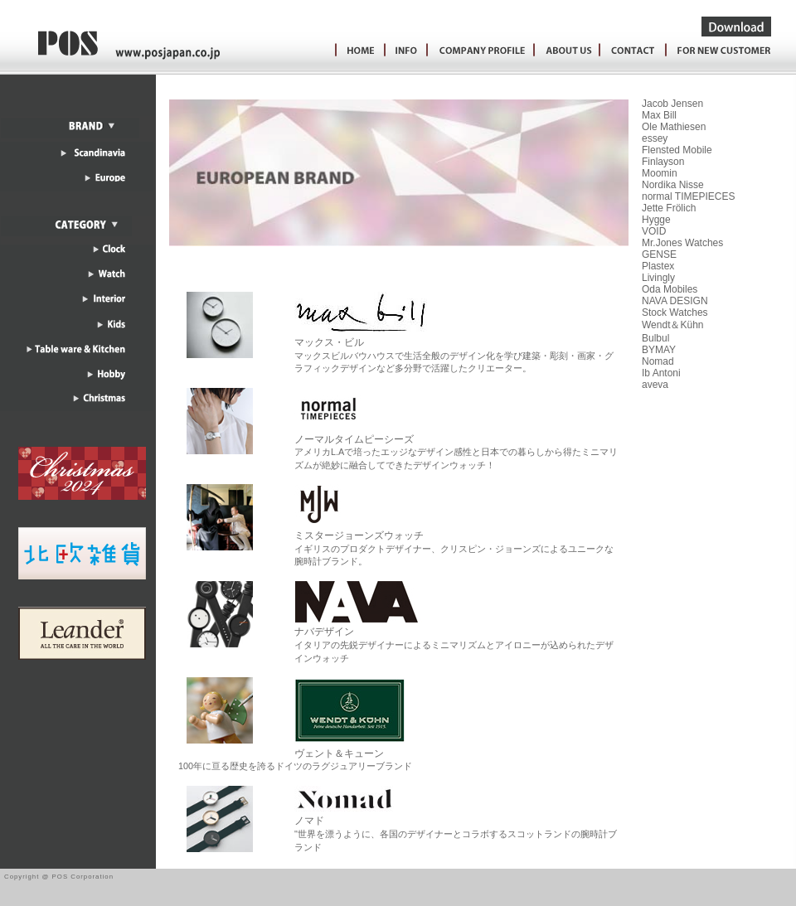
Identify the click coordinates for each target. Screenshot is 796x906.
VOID (654, 231)
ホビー (76, 381)
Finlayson (663, 161)
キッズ (76, 331)
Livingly (658, 277)
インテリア (76, 306)
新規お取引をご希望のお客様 (725, 51)
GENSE (659, 254)
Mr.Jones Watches (682, 243)
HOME (356, 51)
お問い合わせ (629, 51)
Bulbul (655, 338)
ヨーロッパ (76, 179)
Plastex (658, 266)
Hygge (656, 219)
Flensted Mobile (677, 150)
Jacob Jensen (672, 103)
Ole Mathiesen (674, 127)
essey (654, 138)
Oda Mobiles (669, 289)
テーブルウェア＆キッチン (76, 356)
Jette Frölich (669, 208)
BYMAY (659, 350)
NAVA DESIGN (675, 301)
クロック (76, 257)
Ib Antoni (661, 373)
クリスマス (76, 406)
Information (402, 51)
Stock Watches (675, 312)
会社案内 (563, 51)
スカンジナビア (76, 154)
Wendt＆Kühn (673, 325)
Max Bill (659, 115)
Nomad (658, 361)
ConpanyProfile (477, 51)
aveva (655, 384)
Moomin (659, 173)
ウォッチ (76, 281)
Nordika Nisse (673, 185)
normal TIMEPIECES (688, 196)
